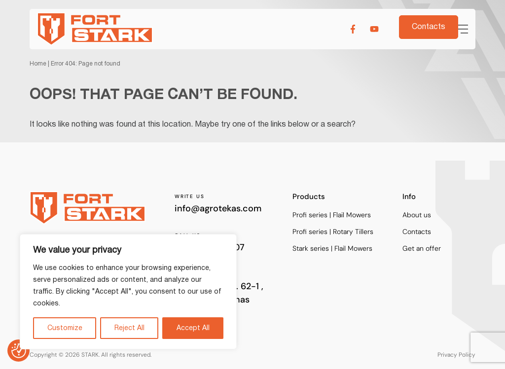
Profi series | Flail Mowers (331, 215)
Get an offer (421, 248)
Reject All (129, 328)
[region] (128, 291)
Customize (64, 328)
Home (38, 63)
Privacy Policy (456, 354)
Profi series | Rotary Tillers (332, 232)
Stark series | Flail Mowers (332, 248)
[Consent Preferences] (18, 350)
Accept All (193, 328)
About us (416, 215)
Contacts (416, 232)
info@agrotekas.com (218, 208)
